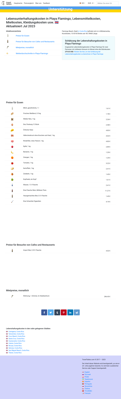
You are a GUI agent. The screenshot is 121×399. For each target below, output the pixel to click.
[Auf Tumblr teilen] (57, 312)
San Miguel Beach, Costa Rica (19, 350)
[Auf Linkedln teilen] (70, 312)
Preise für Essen (22, 36)
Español (86, 381)
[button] (91, 3)
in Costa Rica (82, 31)
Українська (87, 379)
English (86, 372)
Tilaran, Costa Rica (15, 353)
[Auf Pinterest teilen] (64, 312)
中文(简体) (87, 391)
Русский (86, 374)
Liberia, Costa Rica (15, 343)
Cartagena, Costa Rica (16, 331)
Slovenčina (87, 386)
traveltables (8, 3)
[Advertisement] (60, 82)
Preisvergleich (29, 3)
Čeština (86, 388)
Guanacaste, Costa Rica (17, 341)
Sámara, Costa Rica (15, 348)
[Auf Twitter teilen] (51, 312)
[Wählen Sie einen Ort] (107, 3)
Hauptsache (18, 3)
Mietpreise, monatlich (25, 47)
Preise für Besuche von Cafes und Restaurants (35, 41)
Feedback (46, 3)
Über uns (38, 3)
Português (87, 384)
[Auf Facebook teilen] (44, 312)
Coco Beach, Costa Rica (17, 336)
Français (86, 393)
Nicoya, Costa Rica (15, 346)
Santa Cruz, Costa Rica (16, 339)
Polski (85, 377)
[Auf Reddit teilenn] (77, 312)
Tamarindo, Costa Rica (16, 334)
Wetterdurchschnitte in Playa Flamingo (32, 53)
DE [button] (82, 3)
